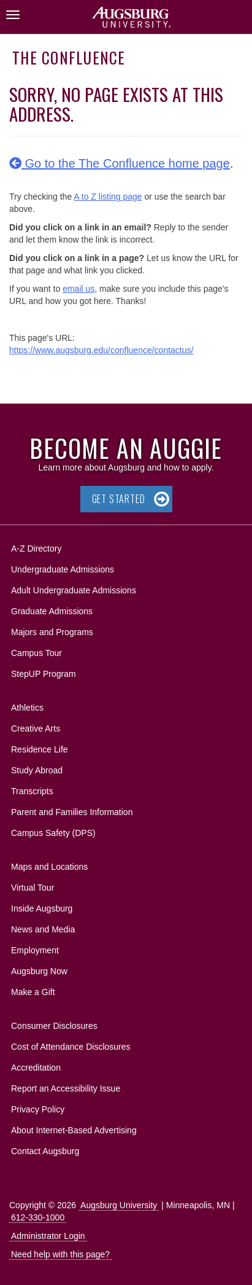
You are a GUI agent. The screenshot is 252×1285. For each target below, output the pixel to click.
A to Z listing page (108, 196)
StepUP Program (43, 674)
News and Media (43, 929)
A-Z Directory (36, 548)
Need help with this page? (60, 1254)
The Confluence (69, 57)
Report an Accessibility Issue (65, 1088)
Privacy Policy (37, 1109)
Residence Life (39, 749)
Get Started (118, 498)
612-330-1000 (37, 1217)
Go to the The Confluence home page (119, 163)
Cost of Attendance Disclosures (71, 1047)
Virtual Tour (32, 887)
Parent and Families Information (71, 812)
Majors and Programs (51, 630)
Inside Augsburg (41, 908)
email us (78, 289)
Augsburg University (118, 1205)
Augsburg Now (39, 971)
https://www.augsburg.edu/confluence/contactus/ (101, 350)
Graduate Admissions (52, 611)
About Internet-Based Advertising (74, 1130)
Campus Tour (36, 653)
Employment (35, 950)
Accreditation (36, 1067)
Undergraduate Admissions (62, 569)
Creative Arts (35, 728)
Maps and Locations (49, 867)
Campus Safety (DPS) (53, 833)
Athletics (27, 708)
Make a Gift (33, 992)
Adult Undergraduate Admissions (73, 590)
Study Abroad (37, 770)
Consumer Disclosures (54, 1026)
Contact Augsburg (45, 1151)
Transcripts (32, 791)
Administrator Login (48, 1236)
